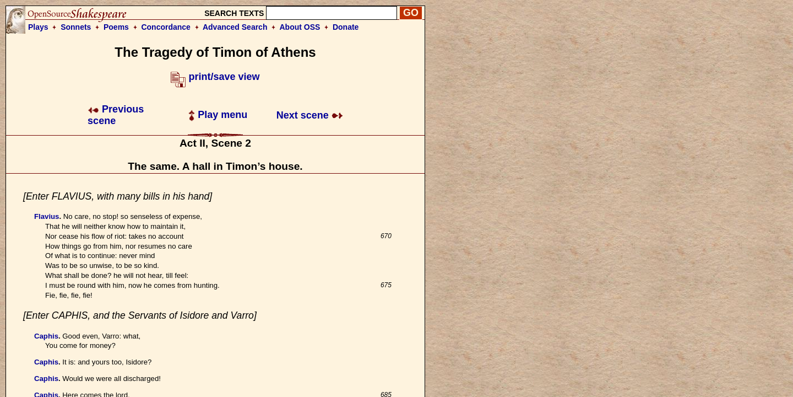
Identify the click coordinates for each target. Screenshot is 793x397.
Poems (116, 27)
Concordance (165, 27)
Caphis (46, 336)
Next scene (309, 115)
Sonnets (76, 27)
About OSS (300, 27)
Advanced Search (235, 27)
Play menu (217, 114)
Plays (38, 27)
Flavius (46, 216)
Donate (346, 27)
